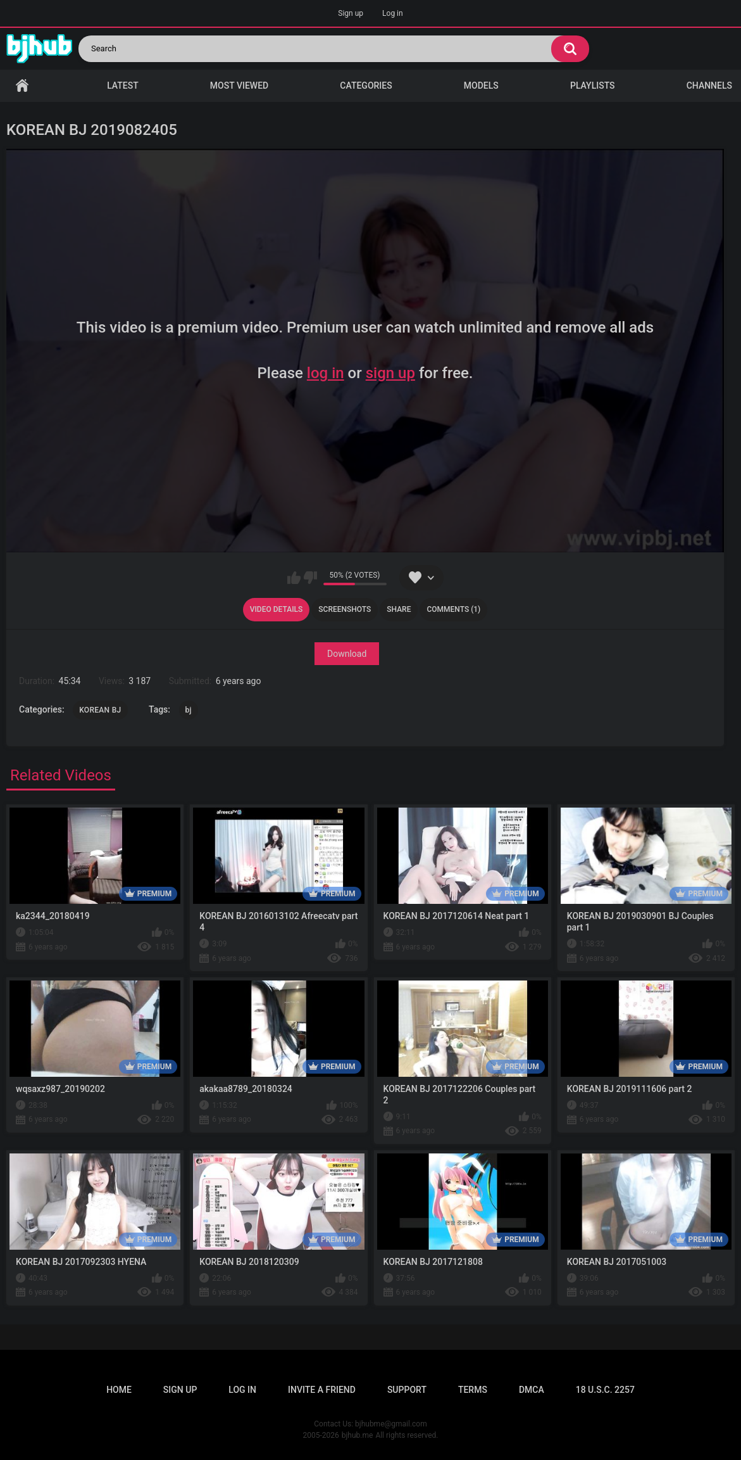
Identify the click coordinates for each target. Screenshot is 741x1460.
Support (407, 1390)
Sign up (350, 13)
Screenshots (344, 609)
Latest (123, 85)
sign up (390, 373)
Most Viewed (239, 85)
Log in (392, 13)
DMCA (531, 1390)
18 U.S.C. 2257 (605, 1390)
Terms (472, 1390)
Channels (709, 85)
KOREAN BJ (100, 710)
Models (481, 85)
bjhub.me (357, 1435)
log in (325, 373)
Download (346, 654)
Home (22, 86)
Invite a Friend (322, 1390)
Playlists (592, 85)
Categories (366, 85)
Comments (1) (453, 609)
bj (188, 710)
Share (399, 609)
